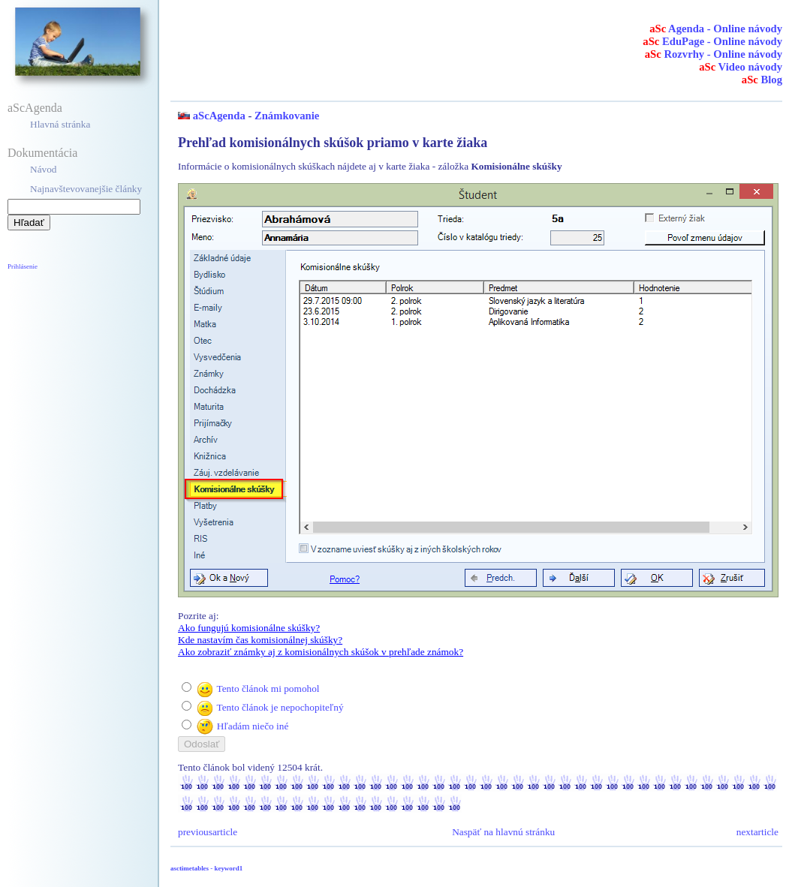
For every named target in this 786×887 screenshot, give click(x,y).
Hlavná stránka (60, 124)
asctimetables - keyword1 (206, 868)
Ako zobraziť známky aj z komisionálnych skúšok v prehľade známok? (320, 651)
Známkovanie (286, 116)
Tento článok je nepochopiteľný (279, 707)
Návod (43, 169)
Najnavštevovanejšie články (86, 188)
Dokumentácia (42, 152)
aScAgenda (35, 107)
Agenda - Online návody (715, 29)
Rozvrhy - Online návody (713, 54)
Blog (762, 80)
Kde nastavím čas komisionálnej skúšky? (260, 639)
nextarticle (757, 831)
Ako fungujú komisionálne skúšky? (249, 627)
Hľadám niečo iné (253, 726)
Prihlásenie (23, 266)
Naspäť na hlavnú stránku (503, 831)
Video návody (740, 67)
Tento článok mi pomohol (267, 688)
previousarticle (207, 831)
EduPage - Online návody (712, 41)
